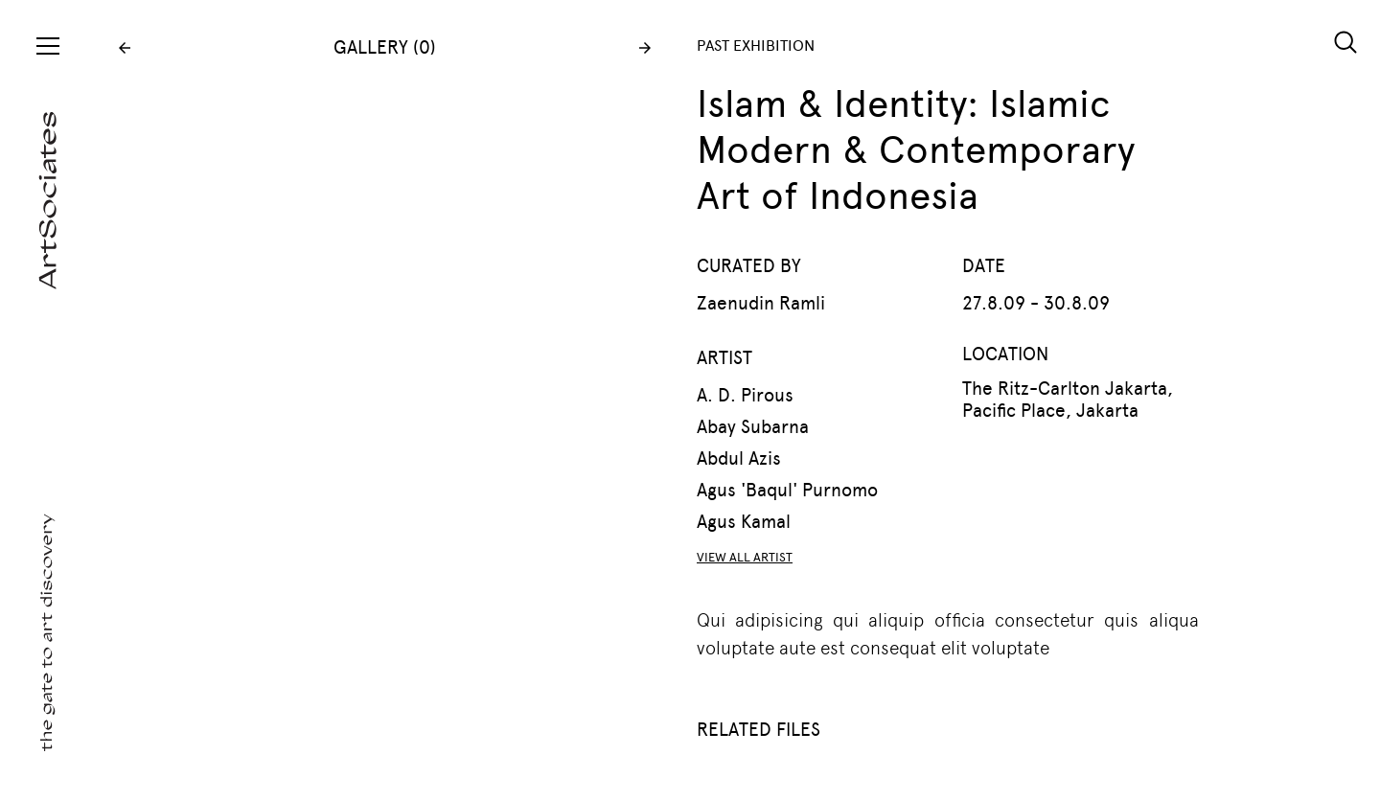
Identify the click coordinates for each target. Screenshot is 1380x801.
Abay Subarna (753, 427)
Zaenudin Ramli (761, 303)
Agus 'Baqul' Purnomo (787, 490)
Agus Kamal (744, 522)
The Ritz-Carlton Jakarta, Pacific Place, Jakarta (1067, 400)
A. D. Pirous (745, 395)
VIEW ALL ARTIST (745, 557)
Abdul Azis (739, 458)
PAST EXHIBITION (756, 45)
